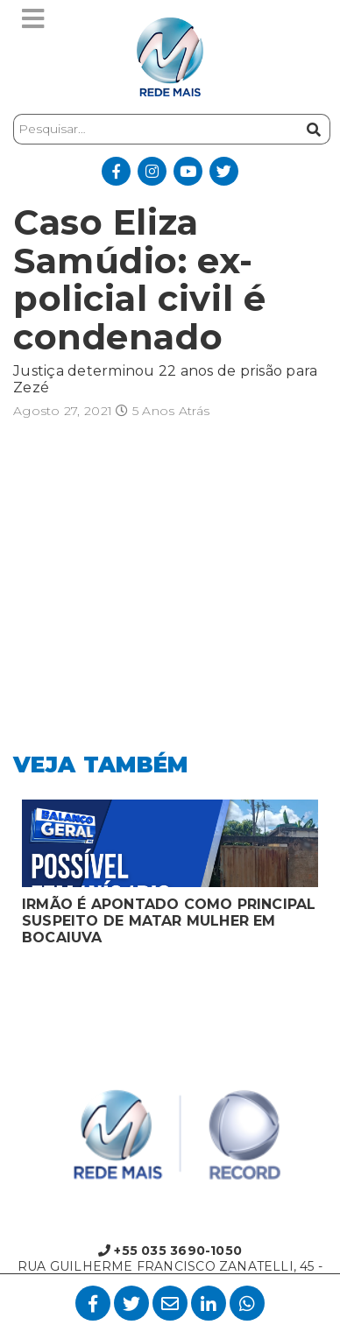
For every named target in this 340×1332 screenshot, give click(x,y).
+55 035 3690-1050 (170, 1250)
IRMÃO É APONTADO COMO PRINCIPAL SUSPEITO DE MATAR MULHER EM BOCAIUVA (169, 921)
